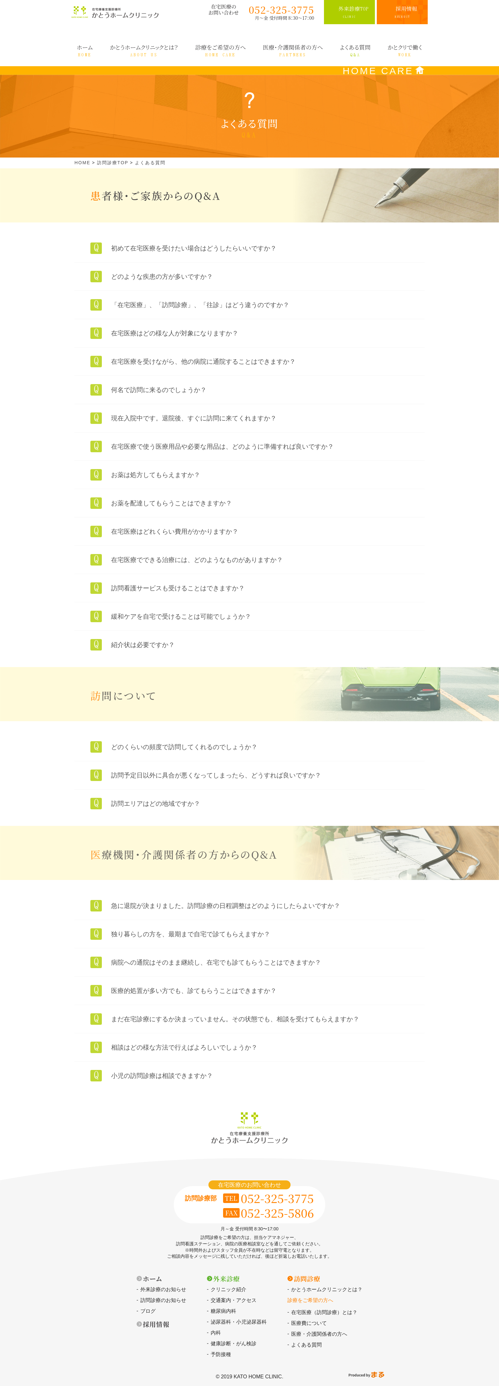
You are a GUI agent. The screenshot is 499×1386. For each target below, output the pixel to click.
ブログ (148, 1311)
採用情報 (156, 1324)
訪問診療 (307, 1278)
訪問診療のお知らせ (163, 1300)
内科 (216, 1332)
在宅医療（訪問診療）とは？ (324, 1312)
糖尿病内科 (223, 1311)
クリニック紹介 (228, 1289)
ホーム (152, 1278)
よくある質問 (306, 1344)
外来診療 (226, 1278)
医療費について (309, 1323)
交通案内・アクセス (234, 1300)
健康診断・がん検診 (234, 1343)
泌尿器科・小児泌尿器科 (239, 1322)
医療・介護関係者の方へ (319, 1334)
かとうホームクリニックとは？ (326, 1289)
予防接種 (221, 1354)
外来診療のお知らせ (163, 1289)
